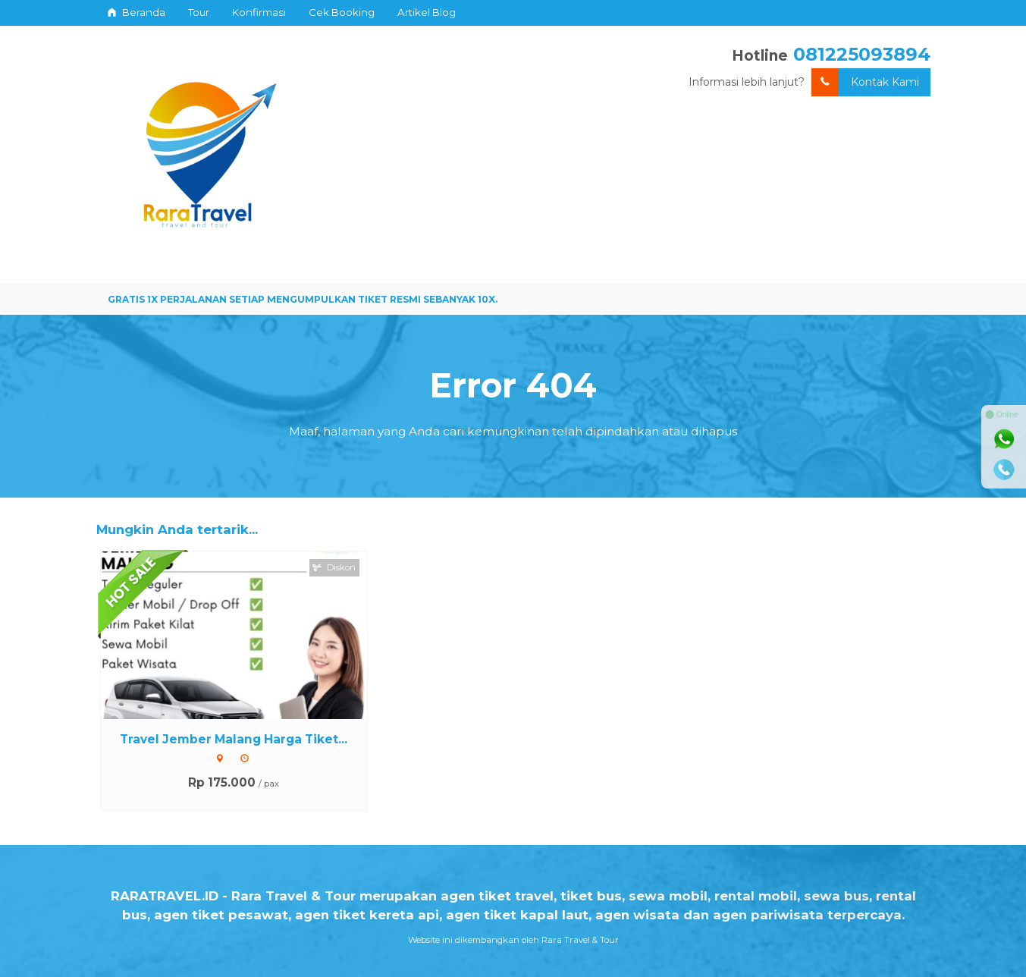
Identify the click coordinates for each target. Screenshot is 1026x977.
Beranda (136, 12)
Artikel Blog (426, 12)
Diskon (334, 567)
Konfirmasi (259, 12)
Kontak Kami (865, 82)
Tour (198, 12)
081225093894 (861, 54)
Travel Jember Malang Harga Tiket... (233, 739)
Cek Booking (342, 12)
